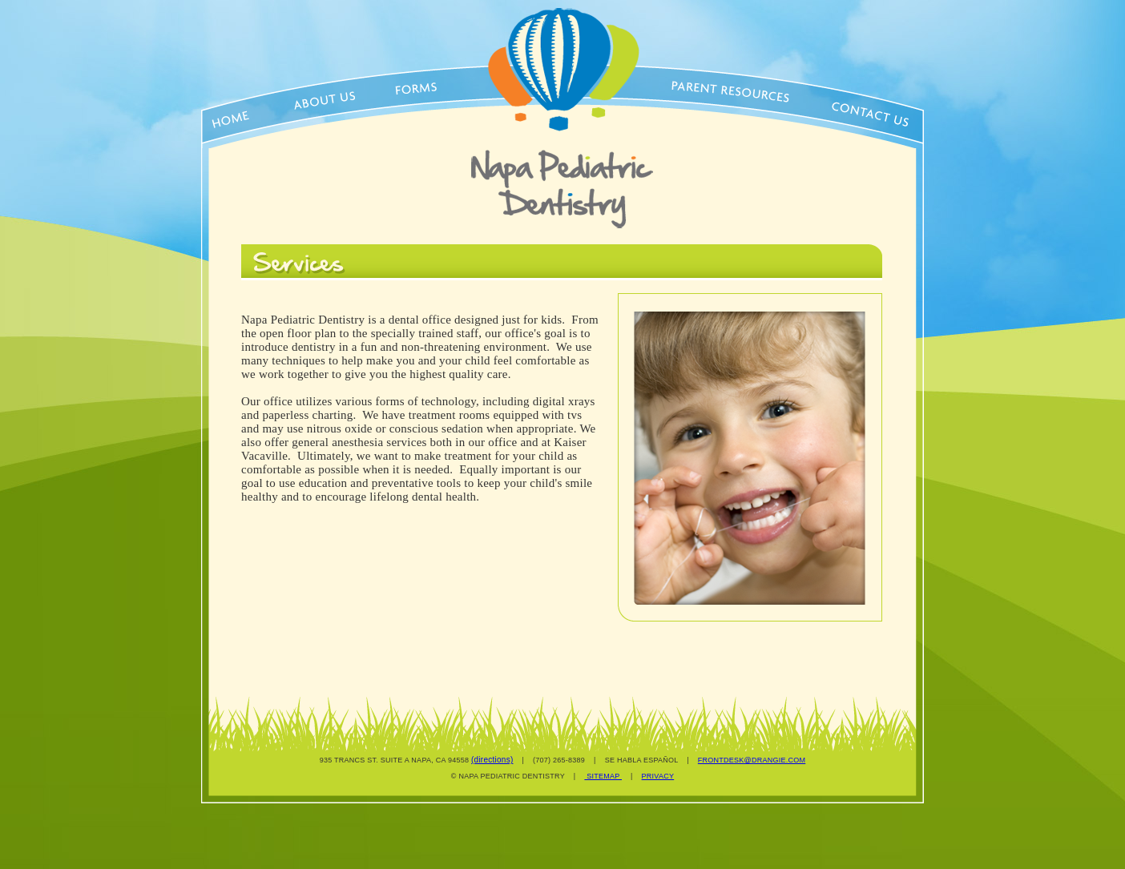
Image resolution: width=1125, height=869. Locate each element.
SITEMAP (603, 776)
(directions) (492, 759)
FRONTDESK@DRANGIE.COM (751, 760)
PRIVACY (658, 776)
